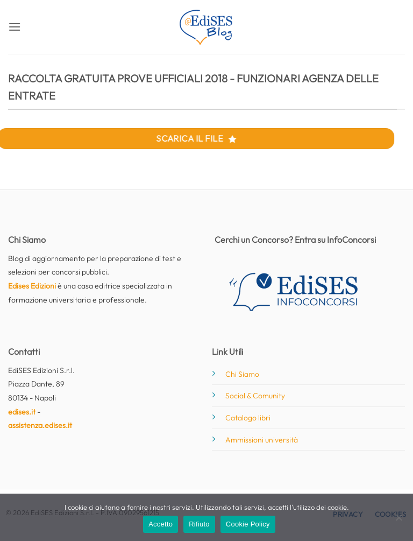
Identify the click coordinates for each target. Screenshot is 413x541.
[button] (14, 26)
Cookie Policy (248, 524)
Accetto (160, 524)
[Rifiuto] (398, 520)
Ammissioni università (261, 440)
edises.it (21, 412)
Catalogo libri (247, 418)
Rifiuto (199, 524)
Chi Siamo (242, 374)
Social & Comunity (255, 396)
